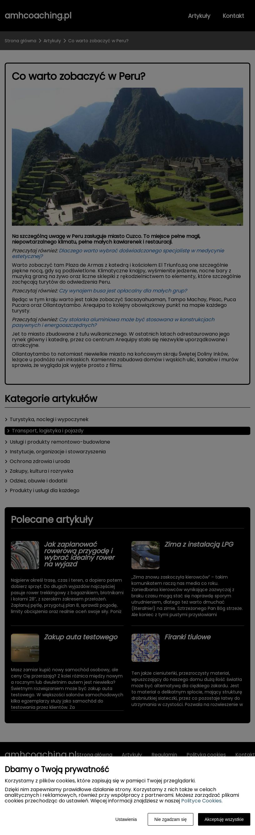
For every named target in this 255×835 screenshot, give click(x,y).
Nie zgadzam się (170, 819)
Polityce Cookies (201, 800)
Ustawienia (126, 819)
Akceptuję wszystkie (224, 819)
